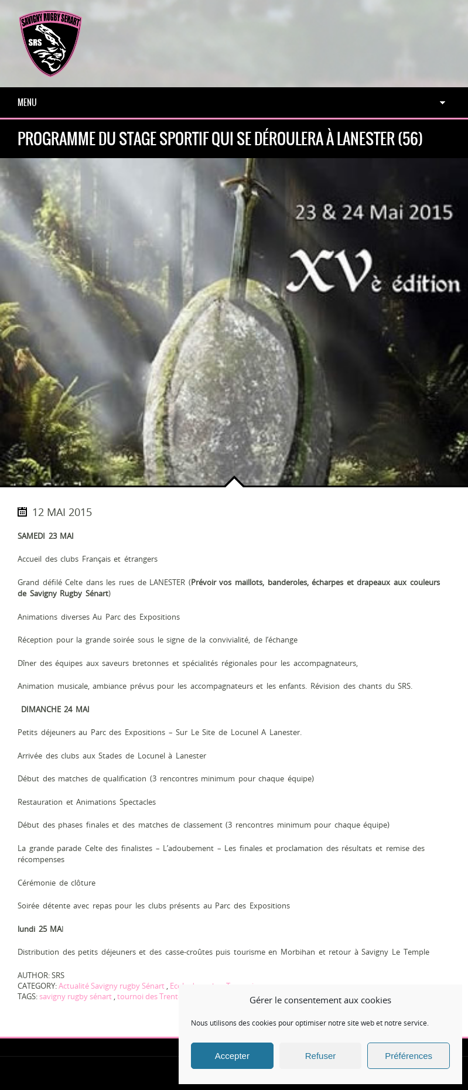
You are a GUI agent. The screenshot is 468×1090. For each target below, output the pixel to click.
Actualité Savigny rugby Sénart (112, 985)
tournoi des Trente (149, 996)
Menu (27, 102)
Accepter (232, 1056)
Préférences (408, 1056)
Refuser (320, 1056)
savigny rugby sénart (75, 996)
